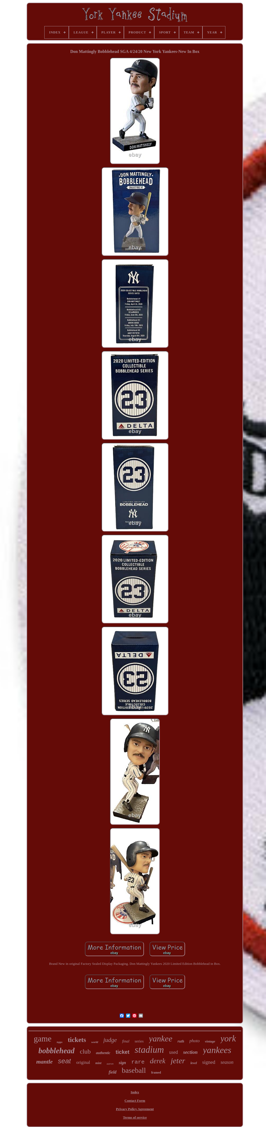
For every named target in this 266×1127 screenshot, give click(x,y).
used (173, 1052)
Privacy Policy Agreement (135, 1109)
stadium (149, 1050)
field (112, 1072)
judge (110, 1040)
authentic (103, 1053)
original (83, 1062)
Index (135, 1092)
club (85, 1051)
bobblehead (56, 1050)
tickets (77, 1039)
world (94, 1042)
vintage (210, 1041)
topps (59, 1042)
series (139, 1041)
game (42, 1038)
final (125, 1041)
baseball (134, 1070)
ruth (181, 1041)
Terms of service (135, 1117)
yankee (160, 1038)
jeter (178, 1060)
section (190, 1052)
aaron (110, 1063)
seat (64, 1061)
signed (208, 1062)
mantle (44, 1061)
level (193, 1063)
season (227, 1062)
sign (122, 1062)
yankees (217, 1050)
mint (98, 1063)
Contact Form (134, 1101)
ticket (122, 1052)
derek (157, 1061)
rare (137, 1062)
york (228, 1038)
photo (195, 1040)
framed (156, 1072)
